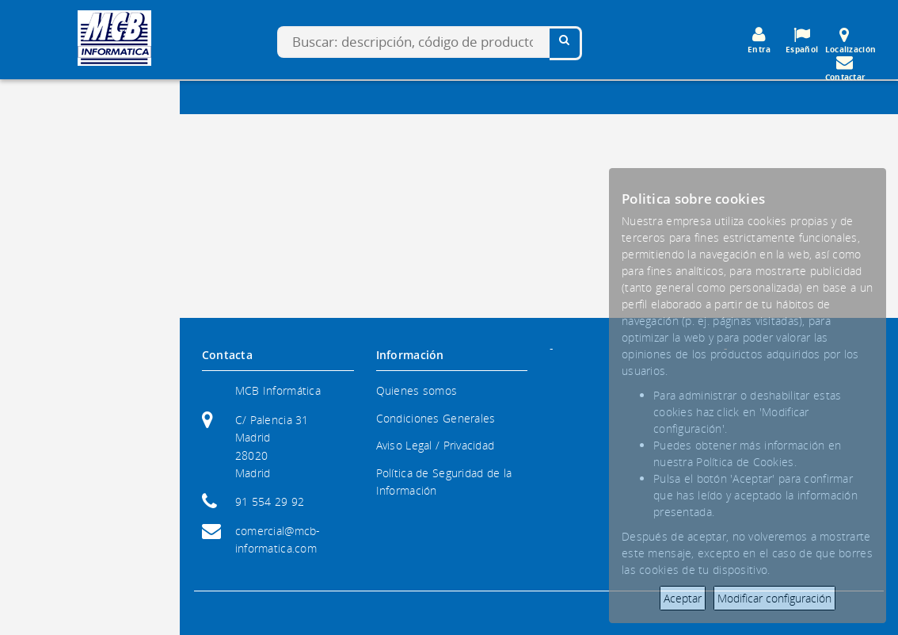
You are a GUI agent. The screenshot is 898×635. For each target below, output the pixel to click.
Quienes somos (417, 390)
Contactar (845, 68)
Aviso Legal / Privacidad (435, 445)
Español (802, 40)
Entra (759, 40)
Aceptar (683, 598)
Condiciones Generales (436, 418)
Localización (850, 40)
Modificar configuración (774, 598)
